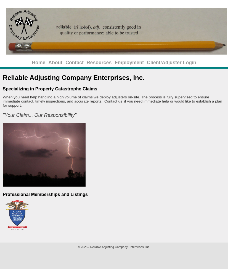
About (55, 62)
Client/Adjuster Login (171, 62)
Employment (129, 62)
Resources (99, 62)
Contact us (113, 101)
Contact (74, 62)
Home (38, 62)
